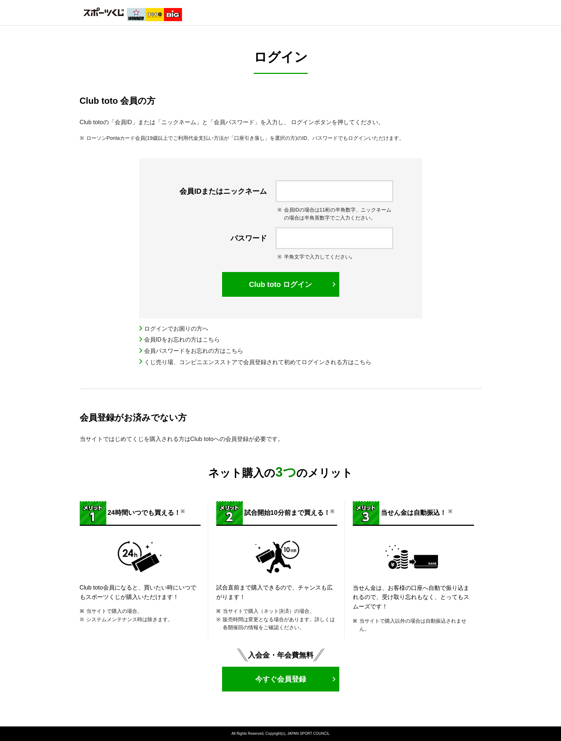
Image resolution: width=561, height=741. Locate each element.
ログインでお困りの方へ (176, 329)
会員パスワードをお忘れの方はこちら (193, 351)
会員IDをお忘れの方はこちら (182, 339)
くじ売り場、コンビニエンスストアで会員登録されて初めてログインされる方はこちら (257, 362)
